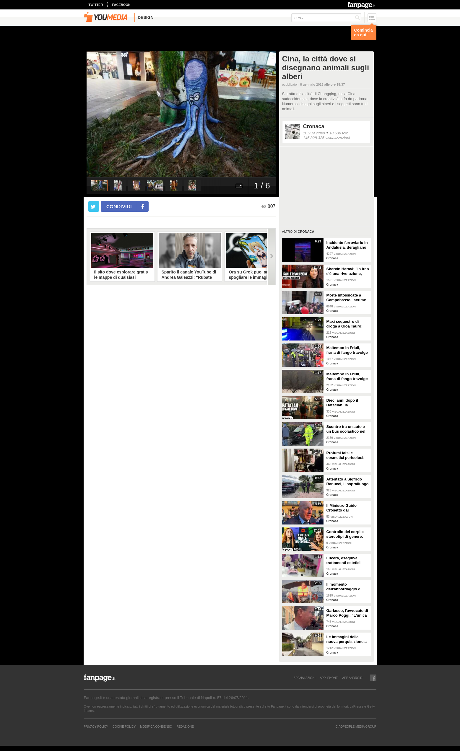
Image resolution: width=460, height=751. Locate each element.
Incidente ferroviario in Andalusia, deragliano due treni (347, 245)
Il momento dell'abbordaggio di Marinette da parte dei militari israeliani (346, 587)
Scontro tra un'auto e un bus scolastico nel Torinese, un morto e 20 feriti (345, 429)
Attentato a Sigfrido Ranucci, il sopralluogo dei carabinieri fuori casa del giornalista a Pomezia (347, 481)
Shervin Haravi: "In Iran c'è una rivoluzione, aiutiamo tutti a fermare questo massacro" (347, 271)
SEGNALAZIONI (304, 677)
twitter (96, 4)
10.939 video (314, 133)
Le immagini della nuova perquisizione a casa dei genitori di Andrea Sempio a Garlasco (346, 639)
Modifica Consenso (156, 726)
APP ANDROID (352, 677)
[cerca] (326, 17)
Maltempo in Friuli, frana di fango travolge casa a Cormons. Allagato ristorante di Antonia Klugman (347, 376)
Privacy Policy (96, 726)
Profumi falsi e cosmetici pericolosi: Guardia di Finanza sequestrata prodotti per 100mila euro (345, 455)
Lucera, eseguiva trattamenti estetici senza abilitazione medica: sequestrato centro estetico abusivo (345, 560)
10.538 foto (338, 133)
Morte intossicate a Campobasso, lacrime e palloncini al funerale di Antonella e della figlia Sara (347, 297)
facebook (121, 4)
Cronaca (313, 126)
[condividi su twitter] (93, 206)
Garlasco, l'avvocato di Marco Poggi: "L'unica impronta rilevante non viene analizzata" (347, 613)
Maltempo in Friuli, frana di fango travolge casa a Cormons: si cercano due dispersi (347, 350)
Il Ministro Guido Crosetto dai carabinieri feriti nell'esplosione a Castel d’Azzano (341, 508)
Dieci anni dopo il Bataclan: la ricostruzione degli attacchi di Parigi (343, 403)
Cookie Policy (124, 726)
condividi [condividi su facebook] (119, 206)
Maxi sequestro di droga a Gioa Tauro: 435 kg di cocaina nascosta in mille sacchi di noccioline (344, 324)
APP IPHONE (329, 677)
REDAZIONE (185, 726)
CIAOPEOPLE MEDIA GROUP (356, 726)
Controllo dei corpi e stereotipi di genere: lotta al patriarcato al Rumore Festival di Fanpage (345, 534)
